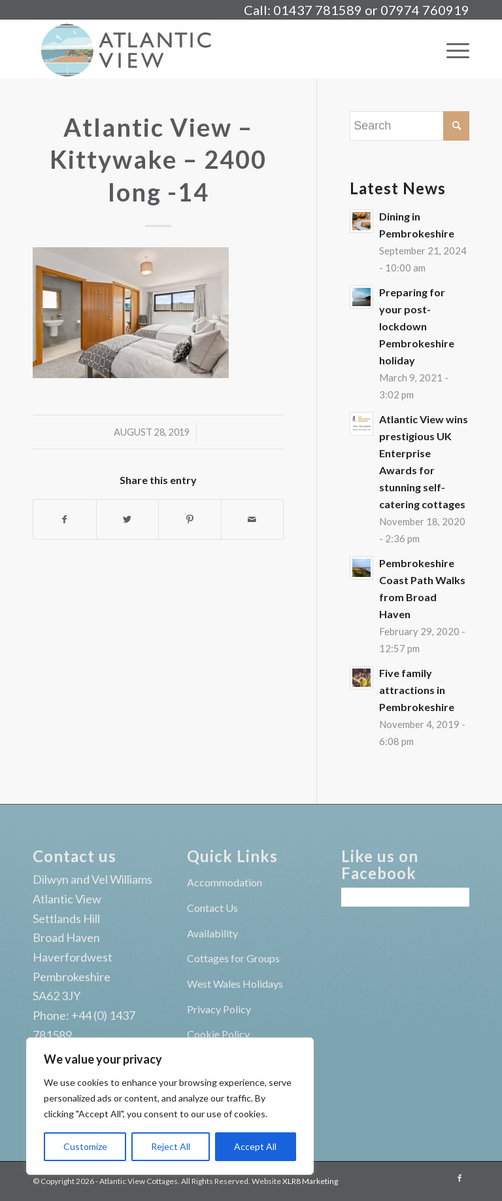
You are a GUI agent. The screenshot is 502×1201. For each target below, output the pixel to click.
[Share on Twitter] (128, 520)
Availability (212, 933)
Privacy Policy (219, 1009)
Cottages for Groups (233, 958)
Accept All (255, 1146)
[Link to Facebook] (459, 1178)
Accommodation (224, 882)
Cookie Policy (218, 1034)
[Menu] (451, 49)
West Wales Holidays (235, 983)
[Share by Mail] (253, 520)
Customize (85, 1146)
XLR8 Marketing (310, 1181)
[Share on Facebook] (64, 520)
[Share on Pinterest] (190, 520)
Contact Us (212, 907)
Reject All (170, 1146)
